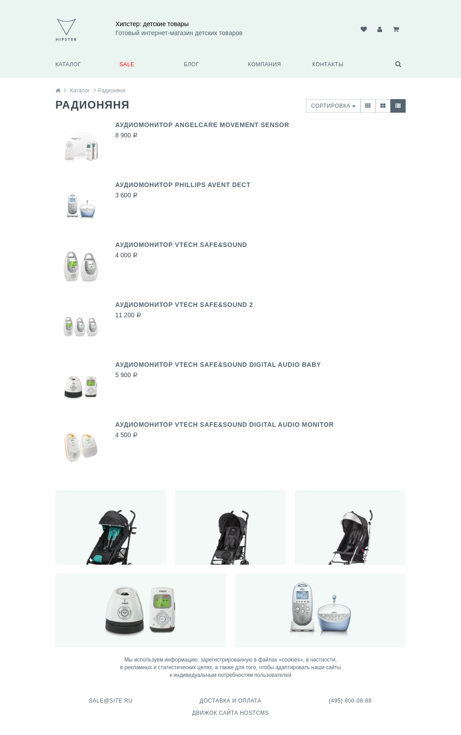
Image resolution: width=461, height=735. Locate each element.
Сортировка (333, 106)
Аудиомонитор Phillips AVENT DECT (183, 184)
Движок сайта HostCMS (230, 713)
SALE (127, 64)
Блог (191, 64)
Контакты (327, 64)
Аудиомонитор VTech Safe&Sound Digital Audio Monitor (224, 424)
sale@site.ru (110, 701)
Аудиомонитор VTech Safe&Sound (181, 244)
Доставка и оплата (230, 701)
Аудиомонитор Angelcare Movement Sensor (202, 124)
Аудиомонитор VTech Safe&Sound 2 (184, 304)
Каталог (68, 64)
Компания (264, 64)
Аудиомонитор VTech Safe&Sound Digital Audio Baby (218, 364)
